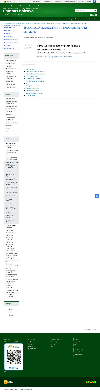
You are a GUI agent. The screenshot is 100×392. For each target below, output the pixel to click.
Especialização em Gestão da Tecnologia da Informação (29, 23)
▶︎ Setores (7, 45)
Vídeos (8, 315)
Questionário (30, 95)
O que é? (77, 342)
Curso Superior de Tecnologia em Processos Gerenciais (12, 293)
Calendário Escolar (11, 204)
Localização (70, 19)
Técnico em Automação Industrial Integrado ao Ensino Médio (10, 246)
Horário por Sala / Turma (11, 216)
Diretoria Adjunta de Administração (11, 108)
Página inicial (8, 23)
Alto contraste (84, 5)
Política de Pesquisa (11, 196)
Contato (77, 19)
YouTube (53, 344)
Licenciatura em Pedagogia (11, 226)
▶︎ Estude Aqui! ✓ (9, 27)
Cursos (69, 23)
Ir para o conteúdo (7, 5)
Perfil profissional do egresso (35, 71)
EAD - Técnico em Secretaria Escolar (11, 158)
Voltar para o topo (90, 329)
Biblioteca (9, 126)
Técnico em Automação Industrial (9, 237)
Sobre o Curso (10, 171)
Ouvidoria (84, 19)
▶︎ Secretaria (8, 36)
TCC (27, 83)
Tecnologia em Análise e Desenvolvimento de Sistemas (58, 56)
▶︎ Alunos (7, 33)
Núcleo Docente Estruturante (35, 74)
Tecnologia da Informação (10, 119)
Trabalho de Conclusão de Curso (56, 23)
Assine (76, 344)
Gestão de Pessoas (12, 123)
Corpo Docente (10, 63)
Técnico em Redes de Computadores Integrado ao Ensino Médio (12, 256)
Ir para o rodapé (35, 5)
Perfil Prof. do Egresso (10, 175)
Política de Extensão (11, 192)
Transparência (93, 19)
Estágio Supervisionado (33, 86)
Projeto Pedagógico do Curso (11, 183)
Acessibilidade (75, 5)
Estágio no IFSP (11, 84)
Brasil (9, 1)
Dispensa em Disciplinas (34, 79)
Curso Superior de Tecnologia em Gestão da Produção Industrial (12, 283)
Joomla (30, 389)
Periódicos (9, 212)
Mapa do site (93, 5)
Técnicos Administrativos (11, 67)
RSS (52, 346)
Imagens (9, 309)
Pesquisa (9, 115)
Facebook (54, 342)
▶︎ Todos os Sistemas (11, 42)
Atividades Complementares (35, 81)
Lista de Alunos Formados (10, 221)
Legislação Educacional (9, 199)
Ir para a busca (26, 5)
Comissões (9, 81)
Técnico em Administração (10, 231)
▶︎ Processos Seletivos (11, 39)
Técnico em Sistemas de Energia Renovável (12, 264)
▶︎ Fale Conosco (9, 48)
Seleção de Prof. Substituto (11, 77)
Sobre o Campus (11, 60)
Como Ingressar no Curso (11, 188)
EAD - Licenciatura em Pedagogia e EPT (12, 152)
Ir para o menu (17, 5)
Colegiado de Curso (11, 179)
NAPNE (8, 129)
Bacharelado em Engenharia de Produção (11, 145)
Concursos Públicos (9, 72)
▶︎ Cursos (7, 30)
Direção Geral (10, 99)
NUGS (8, 132)
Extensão (9, 112)
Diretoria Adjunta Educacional (11, 103)
